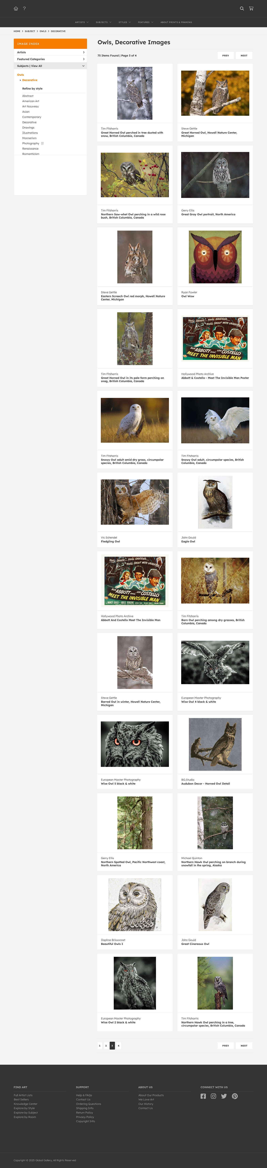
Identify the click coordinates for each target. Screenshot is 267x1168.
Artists (50, 52)
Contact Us (83, 1099)
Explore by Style (24, 1108)
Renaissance (30, 148)
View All (36, 66)
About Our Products (151, 1095)
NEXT (244, 55)
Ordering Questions (88, 1104)
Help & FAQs (84, 1095)
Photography (30, 143)
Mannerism (29, 138)
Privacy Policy (85, 1117)
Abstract (27, 96)
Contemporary (31, 117)
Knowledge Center (25, 1104)
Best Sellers (21, 1099)
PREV (225, 55)
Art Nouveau (30, 106)
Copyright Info (85, 1121)
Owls (20, 74)
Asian (25, 111)
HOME (17, 31)
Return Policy (84, 1112)
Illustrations (30, 132)
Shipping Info (84, 1108)
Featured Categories (50, 59)
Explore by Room (25, 1117)
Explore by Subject (26, 1112)
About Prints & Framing (176, 22)
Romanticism (30, 154)
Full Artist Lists (23, 1095)
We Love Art (146, 1099)
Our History (145, 1104)
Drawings (28, 127)
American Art (30, 101)
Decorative (29, 80)
